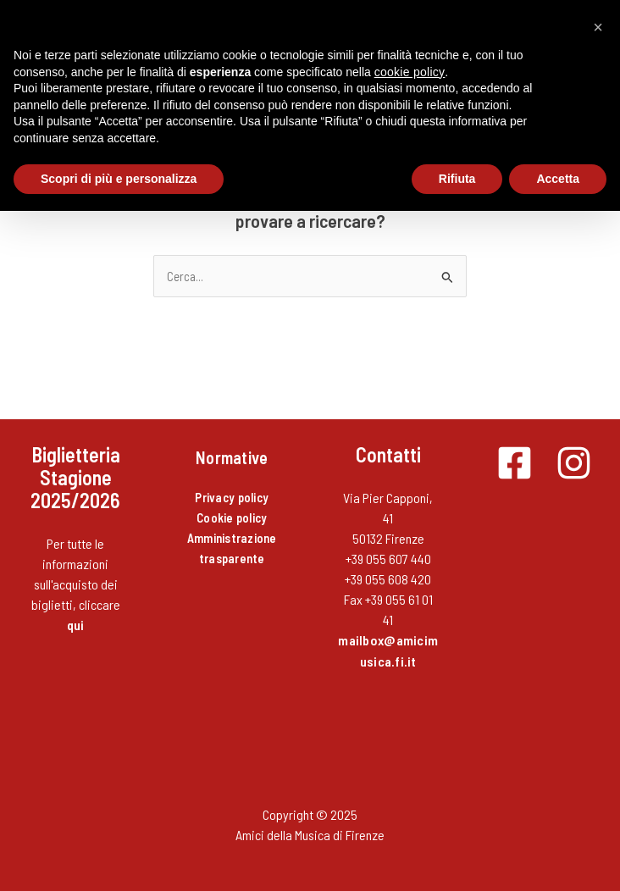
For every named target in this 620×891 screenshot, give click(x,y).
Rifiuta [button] (457, 178)
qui (76, 625)
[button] (598, 27)
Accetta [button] (557, 178)
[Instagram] (574, 463)
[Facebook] (514, 463)
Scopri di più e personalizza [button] (119, 178)
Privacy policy (231, 497)
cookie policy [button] (410, 72)
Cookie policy (232, 517)
